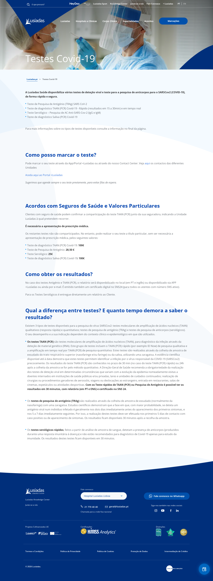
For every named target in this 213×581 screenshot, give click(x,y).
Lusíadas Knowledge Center (37, 499)
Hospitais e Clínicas (86, 21)
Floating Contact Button (204, 569)
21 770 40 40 (91, 506)
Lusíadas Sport (100, 3)
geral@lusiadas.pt (119, 506)
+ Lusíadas (168, 3)
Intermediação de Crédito (176, 551)
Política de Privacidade (70, 551)
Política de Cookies (105, 551)
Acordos (148, 21)
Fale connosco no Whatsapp (169, 496)
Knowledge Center (118, 3)
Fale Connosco (153, 3)
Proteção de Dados (139, 551)
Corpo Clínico (110, 21)
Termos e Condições (34, 551)
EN (184, 3)
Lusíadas (65, 21)
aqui (148, 163)
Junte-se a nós (137, 3)
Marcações (173, 20)
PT (179, 3)
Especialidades (131, 21)
